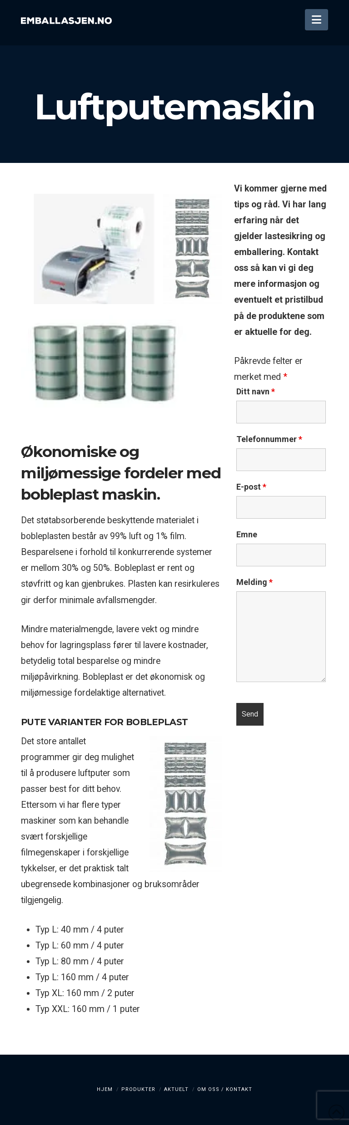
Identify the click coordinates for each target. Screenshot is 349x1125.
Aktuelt (176, 1089)
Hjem (105, 1089)
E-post (251, 486)
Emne (246, 534)
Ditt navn (255, 391)
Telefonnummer (269, 439)
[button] (316, 19)
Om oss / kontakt (224, 1089)
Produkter (138, 1089)
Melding (254, 582)
